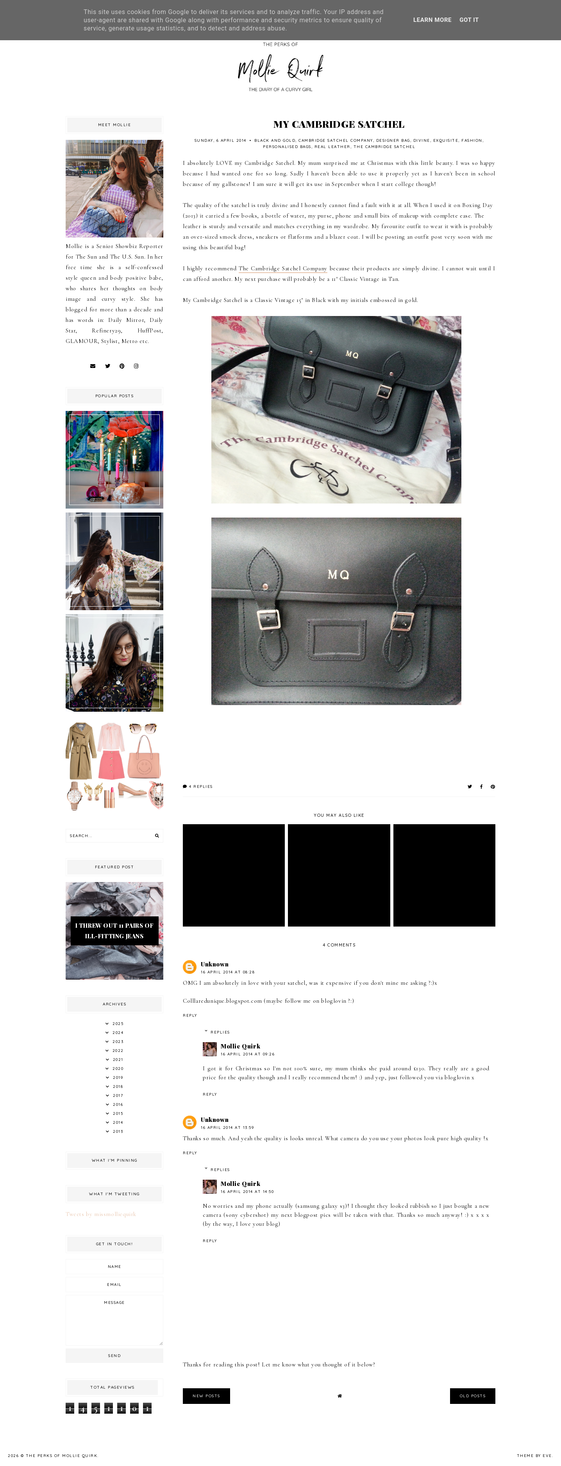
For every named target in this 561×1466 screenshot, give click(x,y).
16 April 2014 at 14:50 (247, 1191)
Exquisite (446, 140)
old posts (473, 1395)
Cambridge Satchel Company (335, 140)
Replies (220, 1032)
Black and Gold (274, 140)
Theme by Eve (534, 1455)
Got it (469, 19)
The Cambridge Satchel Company (283, 268)
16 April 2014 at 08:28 (228, 972)
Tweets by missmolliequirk (101, 1214)
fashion (471, 140)
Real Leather (332, 146)
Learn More (432, 19)
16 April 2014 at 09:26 (248, 1054)
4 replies (198, 786)
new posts (206, 1395)
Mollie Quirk (240, 1046)
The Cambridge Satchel (385, 146)
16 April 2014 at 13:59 (227, 1127)
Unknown (215, 964)
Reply (190, 1015)
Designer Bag (393, 140)
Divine (421, 140)
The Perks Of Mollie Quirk (62, 1455)
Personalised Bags (287, 146)
